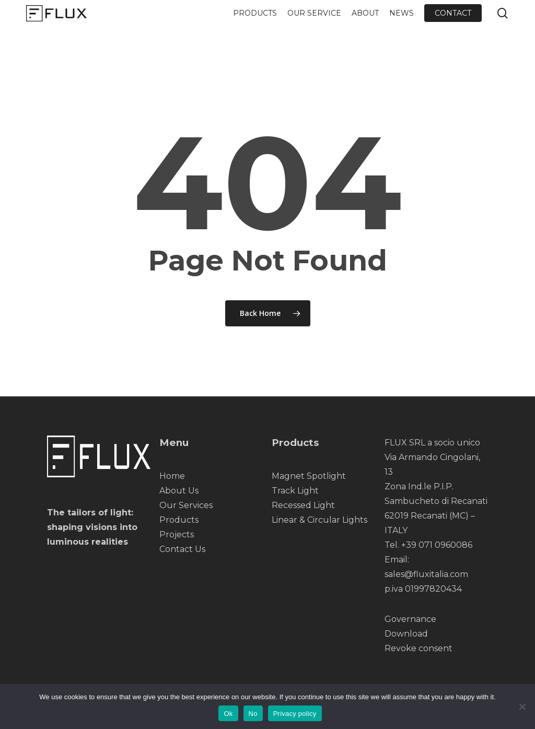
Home (172, 476)
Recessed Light (303, 505)
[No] (522, 706)
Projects (176, 534)
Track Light (295, 491)
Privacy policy (295, 714)
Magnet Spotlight (309, 476)
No (253, 714)
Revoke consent (418, 648)
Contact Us (182, 549)
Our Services (186, 505)
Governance (410, 619)
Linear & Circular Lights (319, 520)
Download (406, 634)
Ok (228, 714)
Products (179, 520)
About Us (179, 491)
